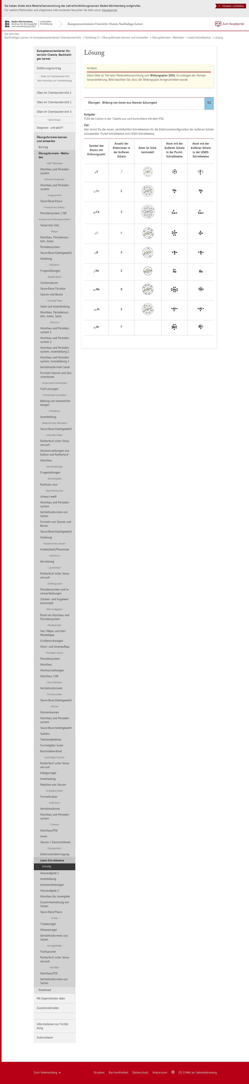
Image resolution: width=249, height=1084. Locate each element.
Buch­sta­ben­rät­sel (51, 751)
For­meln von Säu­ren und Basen (55, 524)
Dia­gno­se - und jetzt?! (50, 127)
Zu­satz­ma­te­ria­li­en (48, 1008)
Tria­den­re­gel (48, 924)
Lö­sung (219, 37)
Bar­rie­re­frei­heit (118, 1072)
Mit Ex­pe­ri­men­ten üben (51, 998)
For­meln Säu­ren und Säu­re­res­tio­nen (56, 375)
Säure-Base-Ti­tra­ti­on (53, 288)
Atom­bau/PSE (49, 830)
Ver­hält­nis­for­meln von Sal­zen (54, 514)
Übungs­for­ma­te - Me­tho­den (168, 37)
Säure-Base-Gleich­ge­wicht (56, 253)
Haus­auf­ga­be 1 (49, 873)
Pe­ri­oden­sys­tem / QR (53, 213)
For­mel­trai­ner (49, 796)
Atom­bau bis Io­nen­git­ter (55, 896)
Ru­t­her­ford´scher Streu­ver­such (55, 443)
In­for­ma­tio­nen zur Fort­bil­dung (53, 1026)
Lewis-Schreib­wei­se (199, 37)
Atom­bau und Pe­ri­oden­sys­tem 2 (54, 340)
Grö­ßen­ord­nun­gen (51, 641)
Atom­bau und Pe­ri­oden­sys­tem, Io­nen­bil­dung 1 (54, 349)
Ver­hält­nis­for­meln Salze (55, 367)
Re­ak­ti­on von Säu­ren (53, 784)
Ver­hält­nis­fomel (50, 809)
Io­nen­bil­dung (48, 417)
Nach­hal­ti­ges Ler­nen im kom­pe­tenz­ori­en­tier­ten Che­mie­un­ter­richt (42, 37)
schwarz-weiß (48, 496)
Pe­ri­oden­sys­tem (50, 247)
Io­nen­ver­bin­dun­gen (52, 885)
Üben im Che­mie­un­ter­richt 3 (54, 112)
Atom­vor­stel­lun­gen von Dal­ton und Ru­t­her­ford (54, 452)
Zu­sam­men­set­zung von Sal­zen (54, 904)
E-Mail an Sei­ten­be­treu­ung (198, 1072)
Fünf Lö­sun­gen (49, 389)
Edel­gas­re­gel (48, 773)
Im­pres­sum (160, 1072)
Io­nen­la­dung (48, 779)
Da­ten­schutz (140, 1072)
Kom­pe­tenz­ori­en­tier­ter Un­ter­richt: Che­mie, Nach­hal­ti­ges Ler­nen (105, 23)
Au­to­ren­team (45, 1037)
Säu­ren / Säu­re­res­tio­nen (55, 842)
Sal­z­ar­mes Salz (49, 225)
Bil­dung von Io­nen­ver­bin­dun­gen (55, 403)
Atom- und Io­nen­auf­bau (54, 646)
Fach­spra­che (48, 951)
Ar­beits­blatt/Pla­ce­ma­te (54, 549)
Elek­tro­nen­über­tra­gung (54, 854)
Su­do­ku (45, 733)
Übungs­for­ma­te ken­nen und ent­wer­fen (52, 139)
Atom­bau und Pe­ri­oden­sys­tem (54, 171)
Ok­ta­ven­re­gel (48, 930)
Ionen (43, 836)
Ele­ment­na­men (49, 712)
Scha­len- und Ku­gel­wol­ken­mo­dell (54, 601)
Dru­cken (99, 1072)
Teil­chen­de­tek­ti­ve (50, 739)
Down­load (45, 990)
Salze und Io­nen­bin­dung (55, 306)
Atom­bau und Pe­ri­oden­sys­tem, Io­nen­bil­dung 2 (54, 359)
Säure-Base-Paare (51, 201)
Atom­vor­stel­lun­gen (52, 670)
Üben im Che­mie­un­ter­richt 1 (54, 92)
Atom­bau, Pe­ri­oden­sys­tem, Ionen (54, 239)
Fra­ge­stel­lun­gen (50, 271)
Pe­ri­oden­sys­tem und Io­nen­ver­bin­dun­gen (54, 591)
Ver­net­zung (47, 561)
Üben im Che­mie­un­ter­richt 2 (54, 102)
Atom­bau (46, 460)
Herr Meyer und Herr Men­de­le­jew (53, 633)
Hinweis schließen (231, 6)
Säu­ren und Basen (51, 294)
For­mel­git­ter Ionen (51, 745)
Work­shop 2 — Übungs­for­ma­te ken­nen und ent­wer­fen (116, 37)
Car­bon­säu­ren (49, 283)
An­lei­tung (46, 258)
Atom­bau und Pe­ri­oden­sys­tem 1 (54, 330)
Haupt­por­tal (109, 10)
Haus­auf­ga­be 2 (49, 890)
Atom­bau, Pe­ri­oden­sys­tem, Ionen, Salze (54, 314)
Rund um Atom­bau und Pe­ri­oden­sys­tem (54, 617)
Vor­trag (43, 147)
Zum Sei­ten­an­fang (47, 1072)
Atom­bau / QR (49, 676)
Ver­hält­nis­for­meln (51, 688)
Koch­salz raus (49, 484)
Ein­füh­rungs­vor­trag (49, 68)
